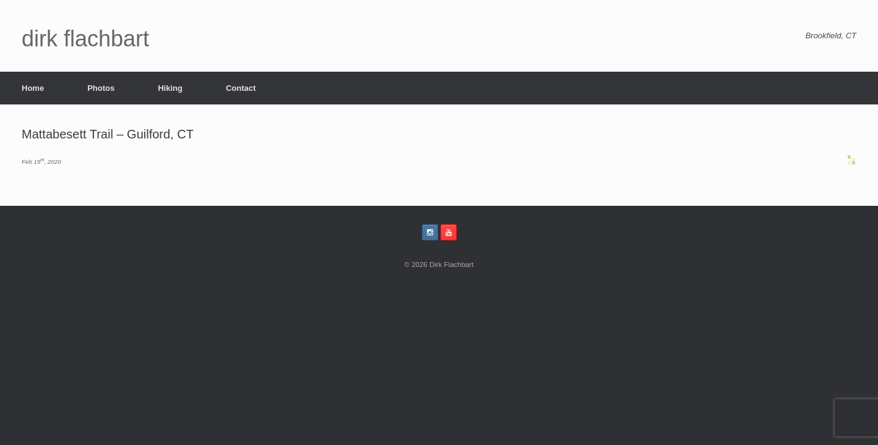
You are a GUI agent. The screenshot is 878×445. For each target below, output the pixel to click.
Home (33, 88)
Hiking (170, 88)
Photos (100, 88)
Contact (241, 88)
